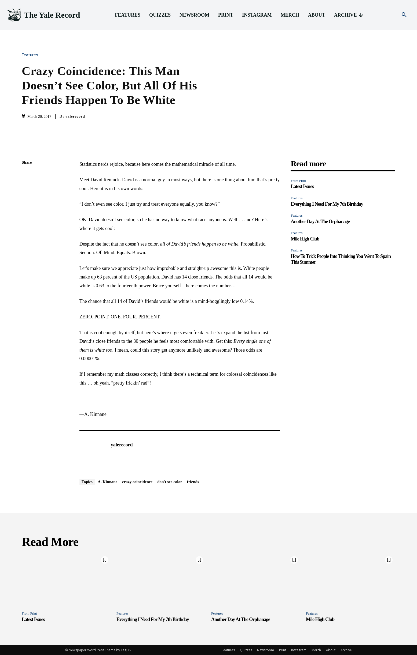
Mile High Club (305, 239)
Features (31, 55)
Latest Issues (302, 186)
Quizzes (246, 650)
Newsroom (265, 650)
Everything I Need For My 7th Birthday (327, 204)
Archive (346, 650)
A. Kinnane (107, 482)
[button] (404, 15)
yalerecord (75, 116)
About (330, 650)
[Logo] (43, 15)
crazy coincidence (137, 482)
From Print (298, 181)
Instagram (298, 650)
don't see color (169, 482)
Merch (316, 650)
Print (282, 650)
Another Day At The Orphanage (320, 221)
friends (193, 482)
